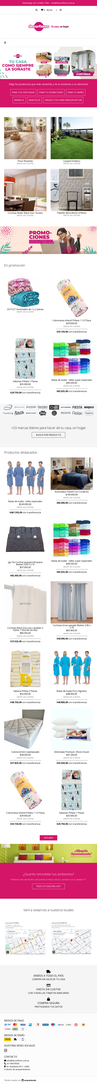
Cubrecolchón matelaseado (25, 751)
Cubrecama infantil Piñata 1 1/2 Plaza (71, 320)
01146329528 (11, 1063)
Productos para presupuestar (63, 100)
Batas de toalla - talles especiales (25, 501)
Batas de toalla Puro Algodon (72, 691)
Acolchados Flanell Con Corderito (72, 491)
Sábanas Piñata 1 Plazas (25, 381)
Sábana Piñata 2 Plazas (25, 691)
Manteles (34, 100)
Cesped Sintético (71, 160)
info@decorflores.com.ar (16, 1060)
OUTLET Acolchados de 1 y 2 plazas (25, 309)
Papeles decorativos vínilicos (71, 212)
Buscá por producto (48, 434)
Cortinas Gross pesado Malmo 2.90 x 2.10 (72, 626)
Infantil (19, 100)
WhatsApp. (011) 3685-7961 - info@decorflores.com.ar (48, 3)
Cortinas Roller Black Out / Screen (25, 212)
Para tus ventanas (23, 92)
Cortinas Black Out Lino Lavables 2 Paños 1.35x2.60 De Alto (25, 629)
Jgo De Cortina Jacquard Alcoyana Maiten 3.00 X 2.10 (25, 563)
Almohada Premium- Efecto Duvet (71, 751)
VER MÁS (48, 837)
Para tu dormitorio (51, 92)
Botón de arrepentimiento (17, 1069)
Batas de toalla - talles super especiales (71, 379)
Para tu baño (76, 92)
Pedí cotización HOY (48, 886)
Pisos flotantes (25, 160)
